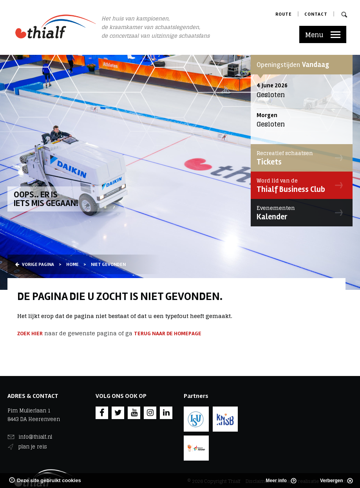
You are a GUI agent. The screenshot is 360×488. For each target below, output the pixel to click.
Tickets (300, 158)
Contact (315, 14)
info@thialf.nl (35, 437)
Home (72, 264)
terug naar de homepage (167, 333)
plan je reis (32, 447)
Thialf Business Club (300, 185)
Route (283, 14)
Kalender (300, 213)
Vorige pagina (34, 264)
